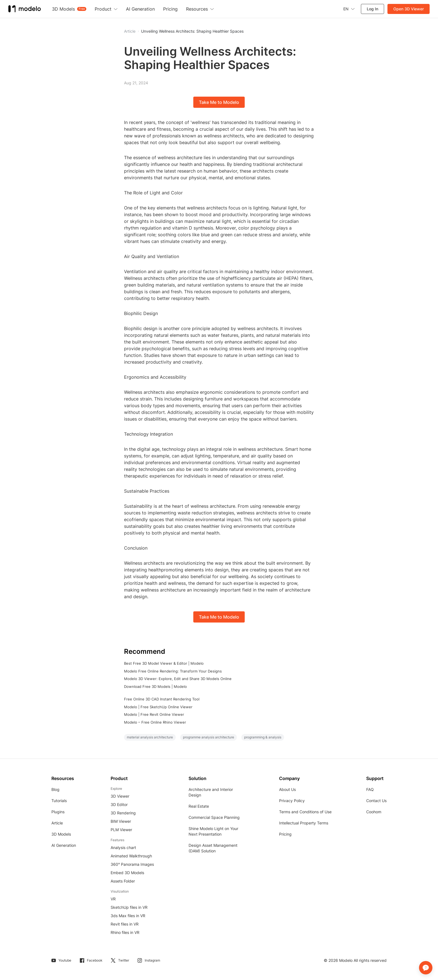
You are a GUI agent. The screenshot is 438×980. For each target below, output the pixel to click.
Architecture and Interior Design (211, 792)
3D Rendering (123, 812)
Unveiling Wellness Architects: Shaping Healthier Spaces (192, 31)
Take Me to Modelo (219, 102)
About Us (287, 789)
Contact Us (376, 800)
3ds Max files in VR (128, 915)
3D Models (61, 834)
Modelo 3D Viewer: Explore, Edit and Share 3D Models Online (178, 678)
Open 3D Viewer (408, 8)
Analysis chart (123, 847)
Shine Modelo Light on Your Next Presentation (213, 831)
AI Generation (63, 845)
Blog (55, 789)
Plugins (58, 811)
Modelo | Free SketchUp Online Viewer (158, 707)
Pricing (285, 834)
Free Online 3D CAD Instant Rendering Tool (161, 699)
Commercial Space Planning (214, 817)
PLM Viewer (121, 829)
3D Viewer (120, 796)
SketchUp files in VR (129, 907)
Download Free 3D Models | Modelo (155, 686)
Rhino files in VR (125, 932)
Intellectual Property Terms (303, 823)
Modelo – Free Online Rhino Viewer (155, 722)
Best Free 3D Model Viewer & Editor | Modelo (164, 663)
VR (113, 898)
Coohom (373, 811)
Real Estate (199, 806)
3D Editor (119, 804)
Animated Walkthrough (131, 855)
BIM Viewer (121, 821)
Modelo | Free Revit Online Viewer (154, 714)
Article (57, 823)
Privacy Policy (292, 800)
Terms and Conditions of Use (305, 811)
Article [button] (129, 31)
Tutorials (59, 800)
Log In (372, 8)
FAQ (370, 789)
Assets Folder (123, 881)
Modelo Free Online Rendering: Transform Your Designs (173, 671)
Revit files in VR (125, 924)
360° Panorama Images (132, 864)
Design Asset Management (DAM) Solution (213, 848)
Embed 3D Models (127, 872)
